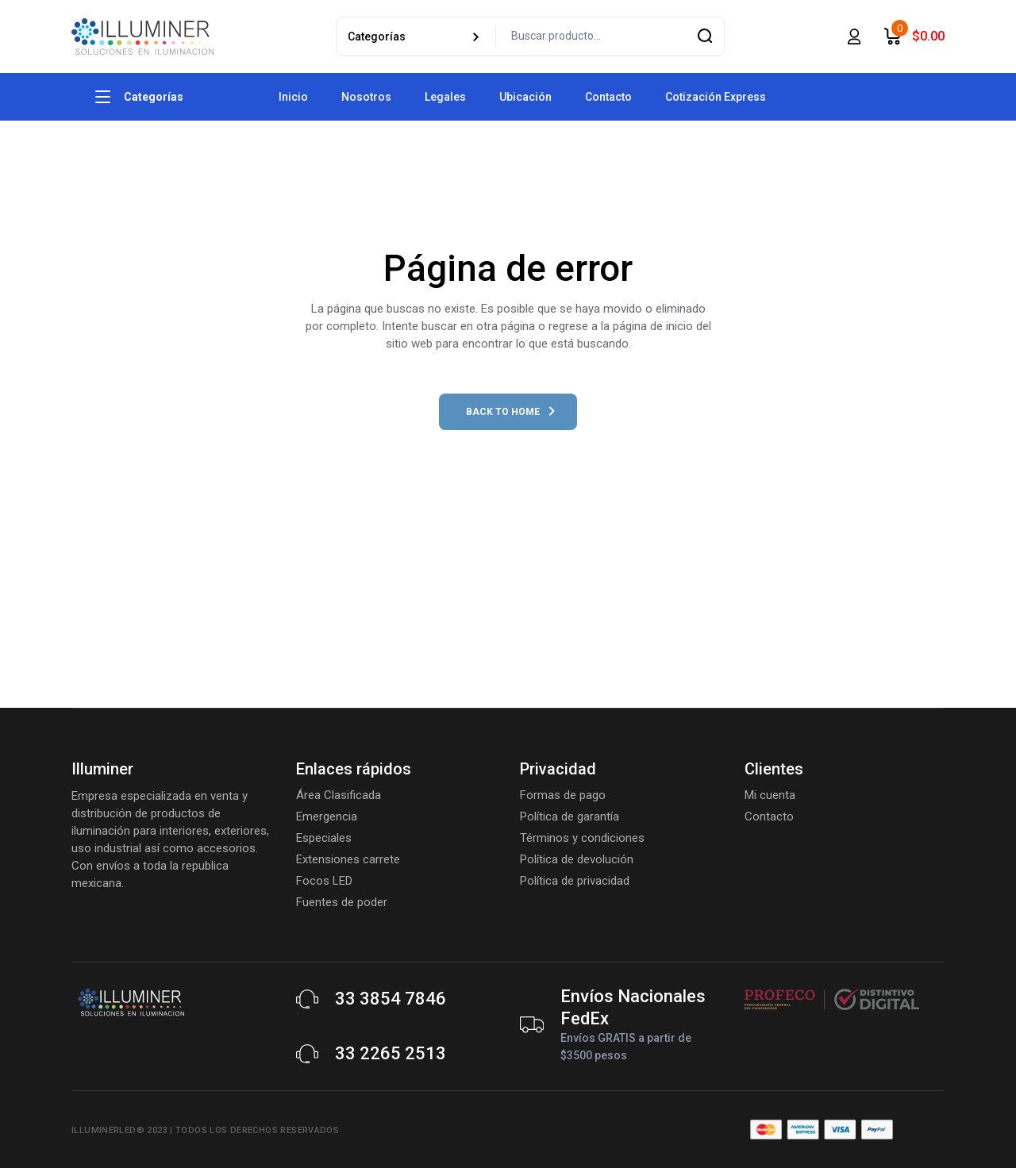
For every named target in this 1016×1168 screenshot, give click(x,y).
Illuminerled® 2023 (119, 1130)
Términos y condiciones (582, 838)
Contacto (769, 816)
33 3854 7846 (390, 999)
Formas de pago (563, 795)
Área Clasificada (338, 795)
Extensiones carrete (348, 859)
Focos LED (324, 881)
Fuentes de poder (341, 902)
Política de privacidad (574, 881)
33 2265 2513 (390, 1053)
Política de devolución (576, 859)
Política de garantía (569, 816)
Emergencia (326, 816)
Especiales (324, 838)
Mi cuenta (770, 795)
